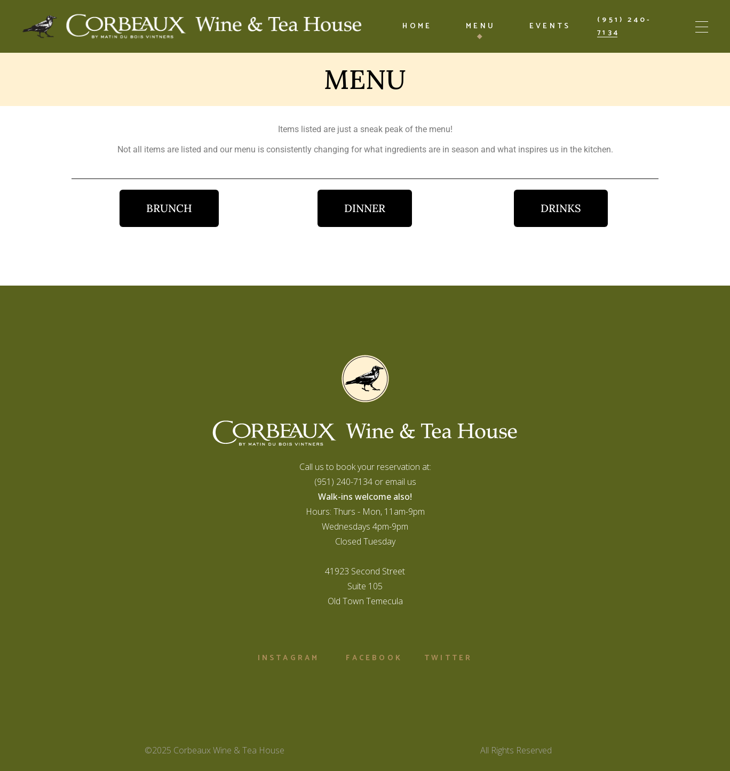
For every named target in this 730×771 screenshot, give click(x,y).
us (410, 482)
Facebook (374, 658)
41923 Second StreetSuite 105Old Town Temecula (365, 586)
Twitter (448, 658)
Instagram (289, 658)
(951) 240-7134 (343, 482)
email (395, 482)
